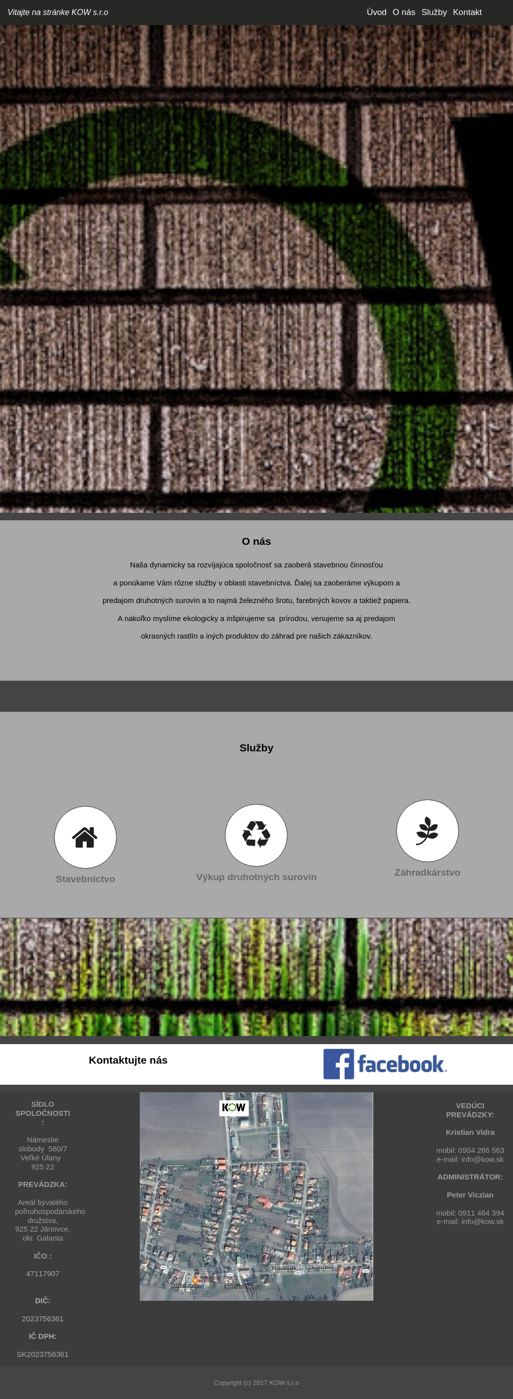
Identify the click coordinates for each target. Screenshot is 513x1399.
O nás (404, 12)
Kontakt (467, 12)
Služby (434, 12)
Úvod (377, 12)
